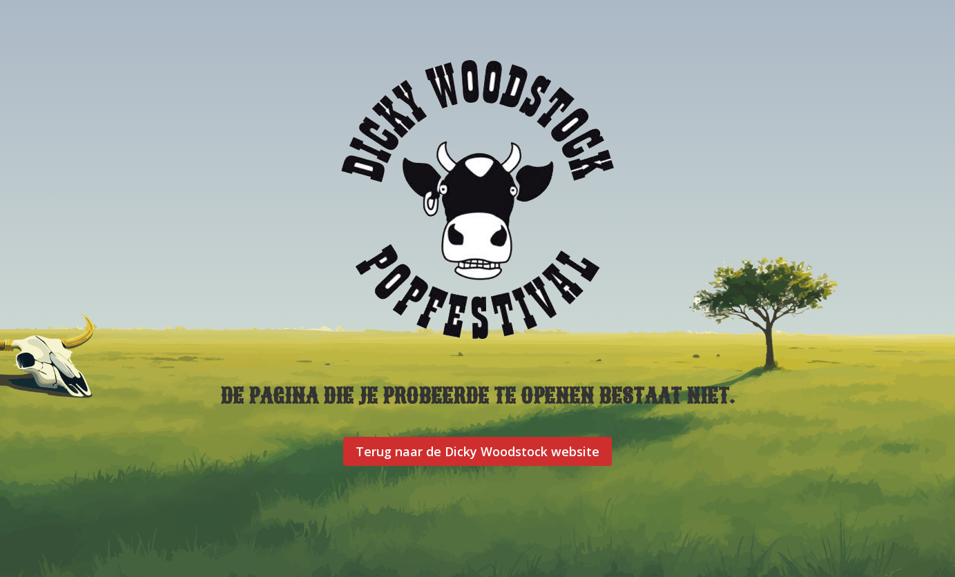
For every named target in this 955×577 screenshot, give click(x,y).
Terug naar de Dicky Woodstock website (477, 451)
